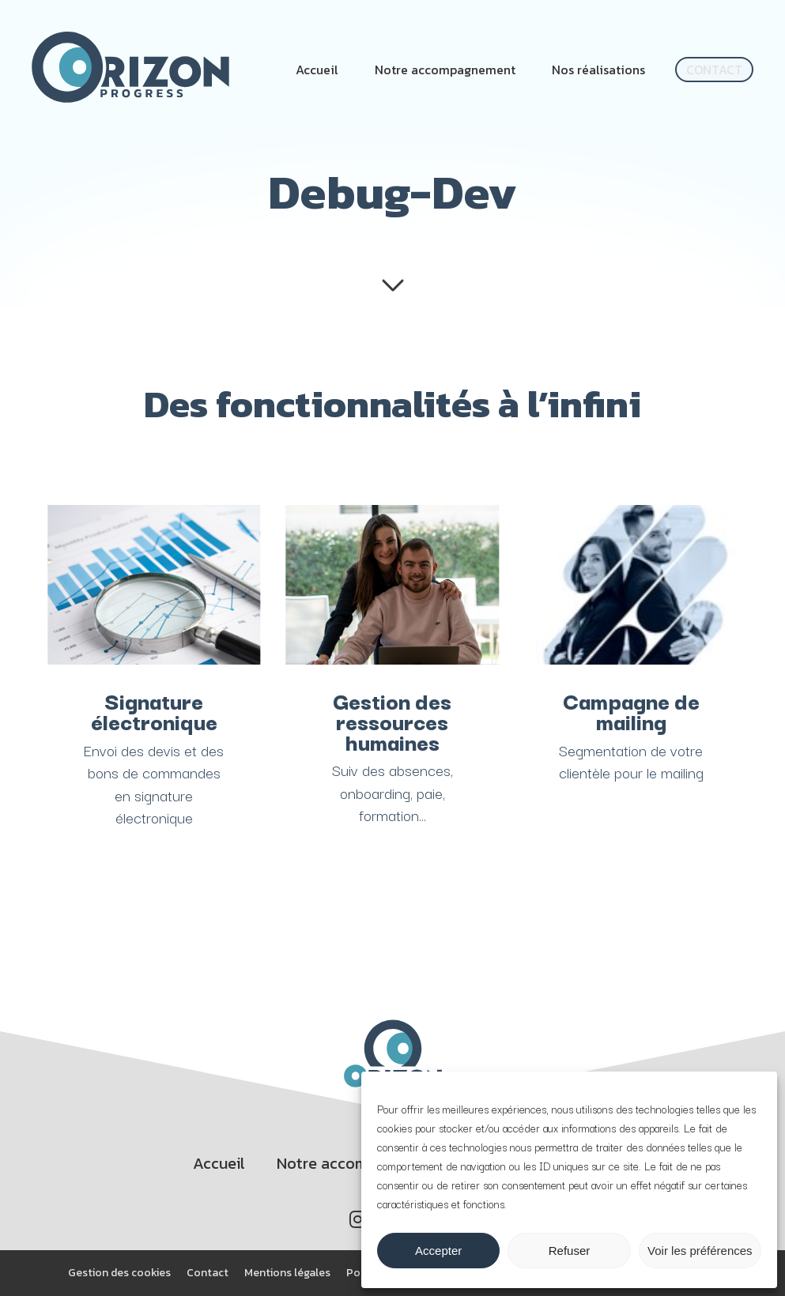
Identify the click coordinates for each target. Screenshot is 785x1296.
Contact (714, 69)
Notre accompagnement (445, 69)
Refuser (570, 1250)
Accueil (317, 69)
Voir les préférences (700, 1250)
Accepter (438, 1250)
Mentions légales (287, 1272)
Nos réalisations (598, 69)
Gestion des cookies (119, 1272)
